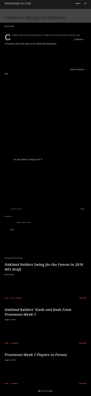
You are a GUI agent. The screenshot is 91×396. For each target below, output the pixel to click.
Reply (12, 229)
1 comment (14, 383)
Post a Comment (16, 298)
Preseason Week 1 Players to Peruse (36, 354)
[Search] (77, 3)
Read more (82, 298)
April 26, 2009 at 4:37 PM (24, 222)
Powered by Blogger (45, 391)
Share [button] (82, 209)
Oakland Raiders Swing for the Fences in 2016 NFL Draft (44, 267)
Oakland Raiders (16, 209)
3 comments (14, 343)
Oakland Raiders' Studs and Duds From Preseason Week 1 (38, 312)
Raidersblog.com (18, 3)
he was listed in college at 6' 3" (28, 159)
